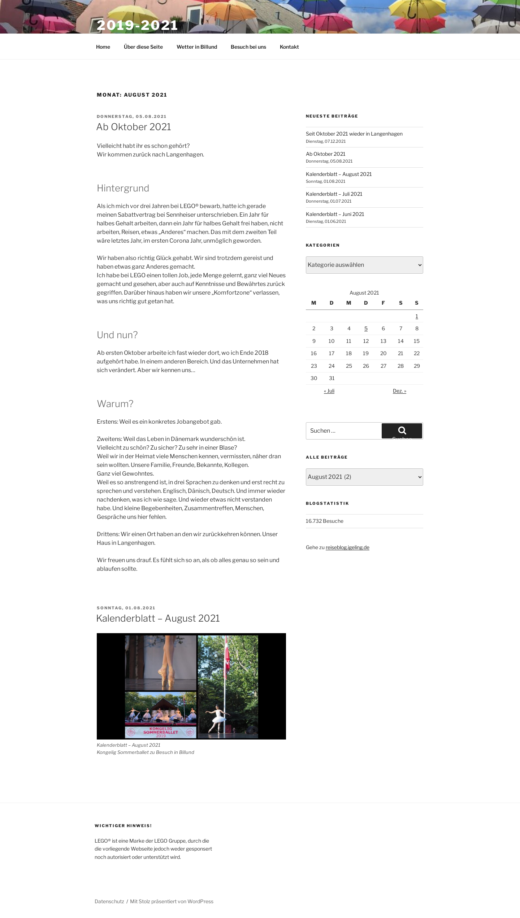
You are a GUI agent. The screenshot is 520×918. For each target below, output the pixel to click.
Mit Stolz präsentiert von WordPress (171, 901)
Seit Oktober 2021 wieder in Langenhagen (354, 134)
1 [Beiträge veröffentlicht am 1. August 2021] (417, 316)
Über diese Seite (143, 47)
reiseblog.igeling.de (347, 547)
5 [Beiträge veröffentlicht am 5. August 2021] (366, 328)
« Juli (329, 391)
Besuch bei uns (248, 47)
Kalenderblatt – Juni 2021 (335, 214)
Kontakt (289, 47)
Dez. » (399, 391)
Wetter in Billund (197, 47)
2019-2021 (138, 25)
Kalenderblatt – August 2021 (158, 618)
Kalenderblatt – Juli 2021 (334, 194)
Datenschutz (109, 901)
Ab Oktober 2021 (133, 126)
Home (103, 47)
